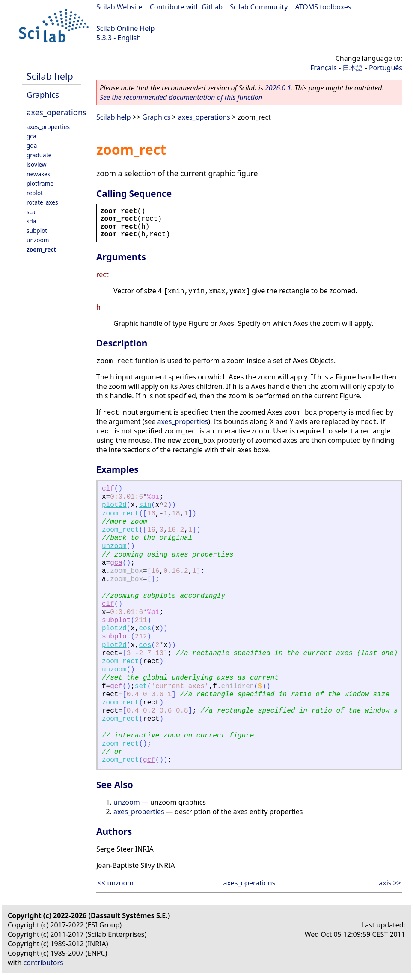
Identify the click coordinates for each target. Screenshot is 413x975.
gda (32, 145)
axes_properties (48, 127)
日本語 (352, 67)
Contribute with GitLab (186, 7)
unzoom (38, 240)
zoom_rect (41, 249)
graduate (39, 155)
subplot (37, 230)
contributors (43, 962)
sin (145, 505)
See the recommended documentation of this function (181, 97)
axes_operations (56, 112)
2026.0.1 (278, 88)
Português (385, 67)
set (141, 686)
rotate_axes (42, 202)
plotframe (40, 183)
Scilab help (50, 76)
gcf (116, 686)
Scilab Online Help (125, 28)
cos (145, 628)
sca (31, 212)
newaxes (38, 174)
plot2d (114, 505)
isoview (36, 164)
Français (323, 67)
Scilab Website (119, 7)
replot (35, 193)
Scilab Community (259, 7)
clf (108, 489)
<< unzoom (116, 883)
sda (31, 221)
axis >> (390, 883)
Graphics (43, 94)
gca (31, 136)
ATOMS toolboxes (323, 7)
